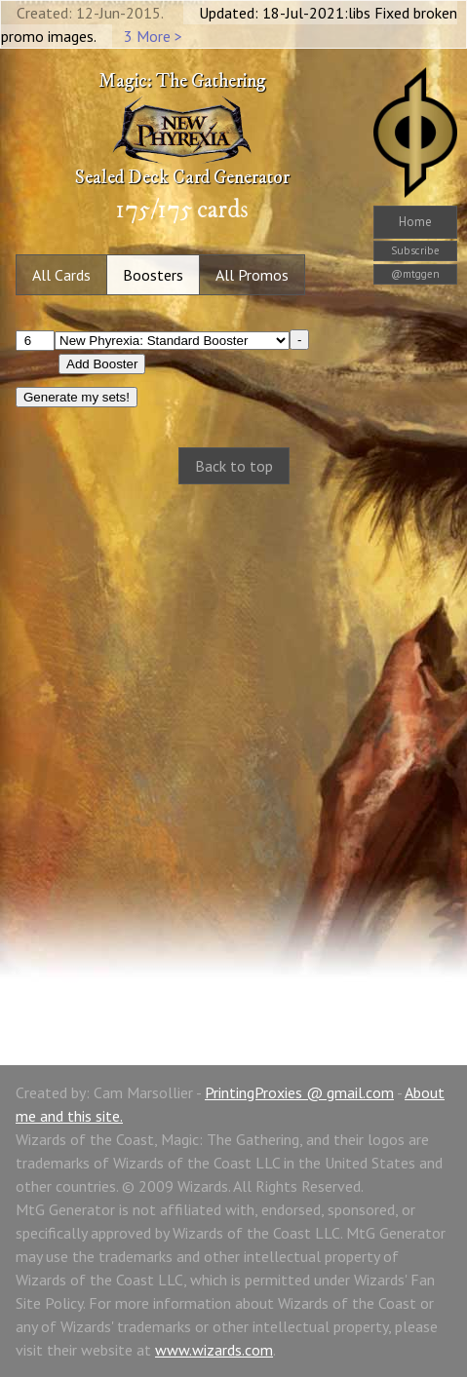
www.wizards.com (214, 1349)
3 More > (153, 36)
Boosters (153, 275)
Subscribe (415, 250)
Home (415, 221)
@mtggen (415, 274)
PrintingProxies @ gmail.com (299, 1092)
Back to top (234, 466)
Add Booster (101, 364)
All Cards (61, 275)
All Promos (252, 275)
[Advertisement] (233, 753)
